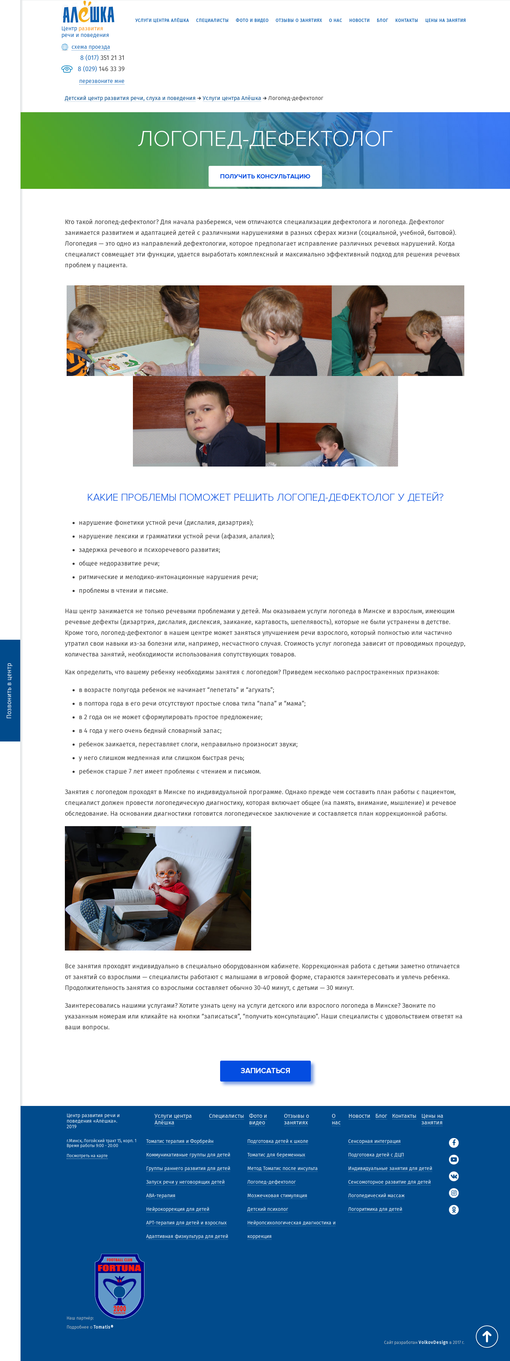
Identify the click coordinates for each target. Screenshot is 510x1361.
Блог (382, 20)
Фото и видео (252, 20)
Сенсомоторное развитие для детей (389, 1182)
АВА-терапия (160, 1196)
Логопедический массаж (376, 1196)
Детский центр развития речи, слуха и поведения (130, 98)
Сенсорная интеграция (374, 1141)
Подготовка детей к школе (277, 1141)
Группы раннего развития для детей (188, 1168)
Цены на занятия (445, 20)
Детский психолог (267, 1209)
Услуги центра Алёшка (162, 20)
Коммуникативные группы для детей (188, 1155)
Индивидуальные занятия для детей (390, 1168)
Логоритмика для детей (375, 1209)
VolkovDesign (433, 1342)
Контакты (406, 20)
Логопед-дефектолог (271, 1182)
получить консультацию (265, 176)
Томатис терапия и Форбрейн (179, 1141)
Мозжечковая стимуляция (277, 1196)
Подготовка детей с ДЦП (376, 1155)
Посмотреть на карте (87, 1156)
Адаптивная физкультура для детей (187, 1236)
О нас (335, 20)
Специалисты (212, 20)
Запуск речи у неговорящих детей (185, 1182)
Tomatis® (103, 1327)
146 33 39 (101, 69)
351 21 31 (102, 58)
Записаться (265, 1071)
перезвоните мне (102, 81)
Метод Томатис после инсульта (282, 1168)
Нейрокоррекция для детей (177, 1209)
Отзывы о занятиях (299, 20)
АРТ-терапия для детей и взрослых (186, 1223)
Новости (359, 20)
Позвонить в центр (9, 691)
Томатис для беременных (276, 1155)
